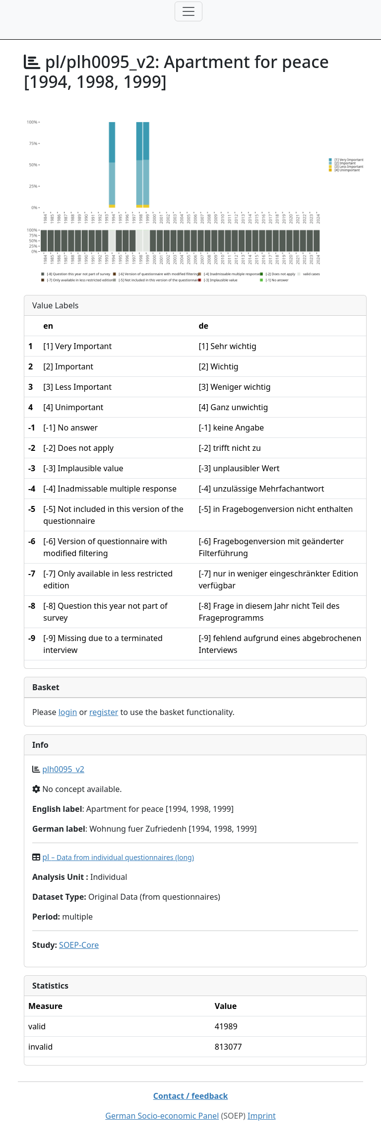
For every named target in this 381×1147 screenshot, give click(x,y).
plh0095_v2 (63, 769)
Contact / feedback (190, 1095)
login (68, 712)
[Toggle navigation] (188, 11)
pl (118, 857)
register (103, 712)
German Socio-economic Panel (162, 1115)
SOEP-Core (79, 944)
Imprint (262, 1115)
